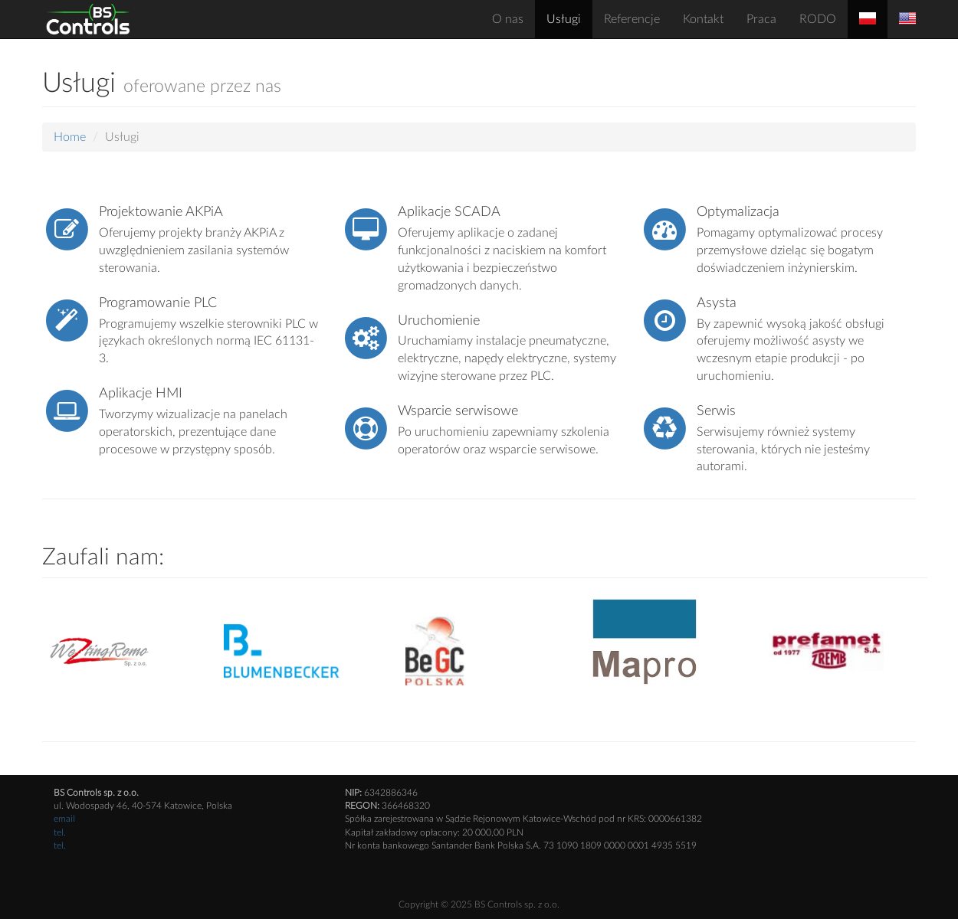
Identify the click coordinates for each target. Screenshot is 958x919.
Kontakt (703, 19)
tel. (60, 832)
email (64, 818)
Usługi (563, 19)
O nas (507, 19)
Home (70, 137)
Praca (761, 19)
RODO (817, 19)
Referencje (632, 19)
